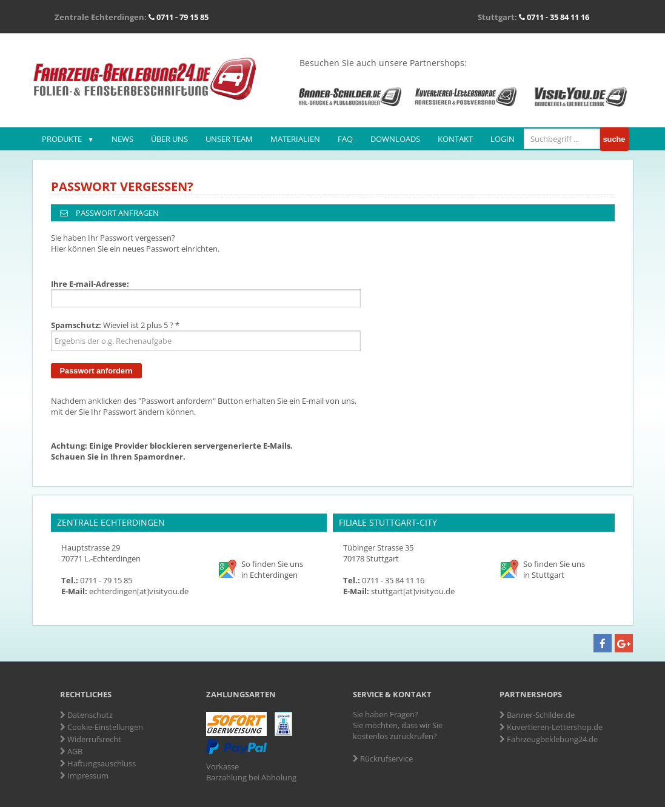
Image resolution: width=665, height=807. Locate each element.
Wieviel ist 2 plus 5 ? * (115, 325)
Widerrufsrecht (90, 739)
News (122, 138)
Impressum (84, 775)
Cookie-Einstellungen (101, 727)
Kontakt (455, 138)
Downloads (395, 138)
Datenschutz (86, 714)
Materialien (295, 138)
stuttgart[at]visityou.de (413, 591)
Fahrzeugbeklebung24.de (549, 739)
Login (502, 138)
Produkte (62, 138)
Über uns (169, 138)
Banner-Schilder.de (537, 714)
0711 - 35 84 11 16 (554, 17)
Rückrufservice (383, 758)
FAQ (345, 138)
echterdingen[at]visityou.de (139, 591)
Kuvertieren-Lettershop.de (551, 727)
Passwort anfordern (96, 370)
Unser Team (229, 138)
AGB (71, 751)
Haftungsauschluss (98, 763)
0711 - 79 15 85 (179, 17)
